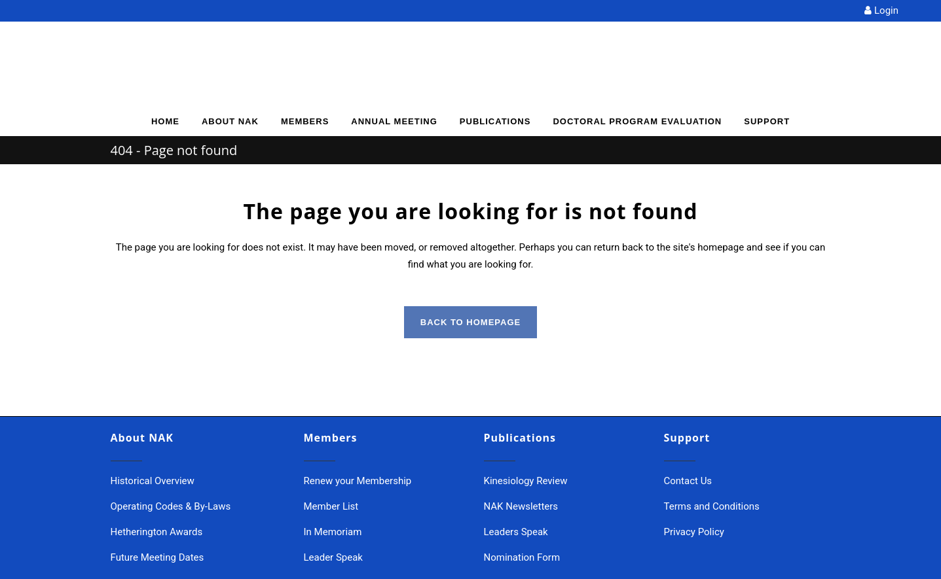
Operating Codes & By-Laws (171, 506)
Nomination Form (522, 557)
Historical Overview (152, 481)
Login (881, 10)
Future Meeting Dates (157, 557)
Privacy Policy (694, 532)
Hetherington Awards (157, 532)
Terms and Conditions (712, 506)
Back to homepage (470, 322)
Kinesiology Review (526, 481)
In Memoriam (333, 532)
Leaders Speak (516, 532)
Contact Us (688, 481)
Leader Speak (333, 557)
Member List (331, 506)
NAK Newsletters (521, 506)
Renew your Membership (358, 481)
